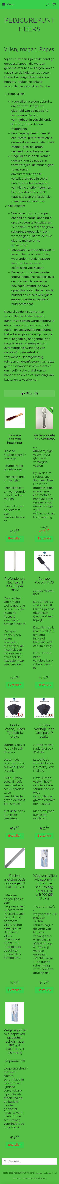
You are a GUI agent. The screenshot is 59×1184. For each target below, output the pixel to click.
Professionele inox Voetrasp (44, 437)
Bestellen (14, 538)
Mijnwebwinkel (39, 1178)
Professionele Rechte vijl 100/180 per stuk (14, 584)
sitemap (39, 1173)
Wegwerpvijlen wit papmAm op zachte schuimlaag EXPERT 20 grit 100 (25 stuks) (44, 887)
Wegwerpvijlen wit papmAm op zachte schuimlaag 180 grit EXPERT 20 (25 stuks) (15, 1041)
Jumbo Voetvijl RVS (44, 580)
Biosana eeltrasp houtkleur (14, 439)
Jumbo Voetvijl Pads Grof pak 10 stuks (44, 730)
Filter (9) (29, 393)
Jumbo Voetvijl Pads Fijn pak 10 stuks (15, 730)
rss (45, 1173)
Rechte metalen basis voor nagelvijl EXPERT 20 (15, 881)
